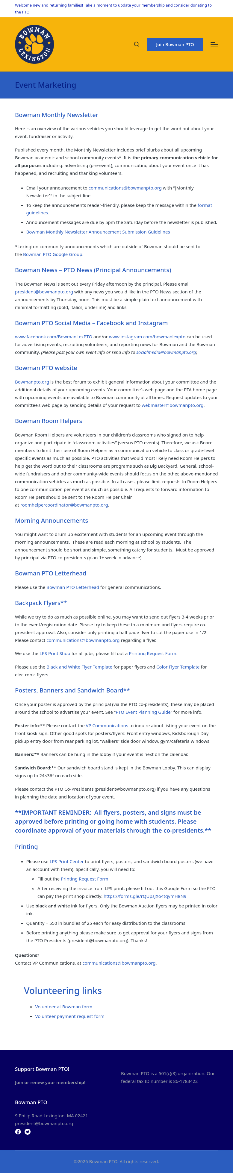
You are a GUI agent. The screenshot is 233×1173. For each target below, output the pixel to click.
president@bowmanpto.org (44, 292)
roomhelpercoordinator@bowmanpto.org (64, 505)
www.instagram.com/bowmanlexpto (147, 337)
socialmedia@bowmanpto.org (166, 352)
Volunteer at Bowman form (64, 1007)
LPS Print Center (67, 861)
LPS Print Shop (55, 653)
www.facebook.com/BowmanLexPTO (53, 337)
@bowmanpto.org (143, 188)
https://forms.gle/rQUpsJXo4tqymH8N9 (145, 896)
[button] (175, 44)
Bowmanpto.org (32, 382)
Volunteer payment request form (70, 1016)
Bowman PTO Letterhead (72, 587)
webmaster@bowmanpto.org (172, 405)
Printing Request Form (152, 653)
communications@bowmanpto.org (82, 640)
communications (106, 188)
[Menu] (214, 44)
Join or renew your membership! (50, 1082)
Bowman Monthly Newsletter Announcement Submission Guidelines (98, 232)
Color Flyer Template (178, 667)
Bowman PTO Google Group (52, 254)
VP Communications (107, 725)
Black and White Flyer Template (80, 667)
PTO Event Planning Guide (143, 712)
